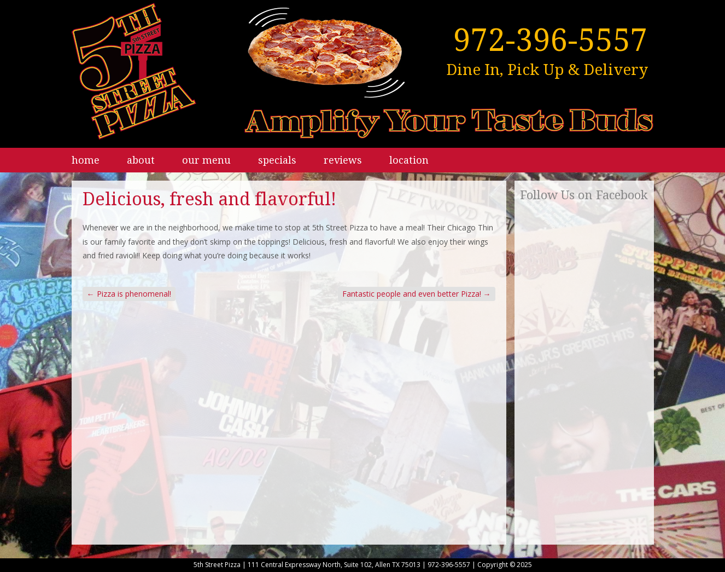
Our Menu (206, 160)
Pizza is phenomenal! (129, 293)
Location (409, 160)
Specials (277, 160)
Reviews (343, 160)
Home (86, 160)
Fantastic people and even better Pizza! (416, 293)
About (141, 160)
